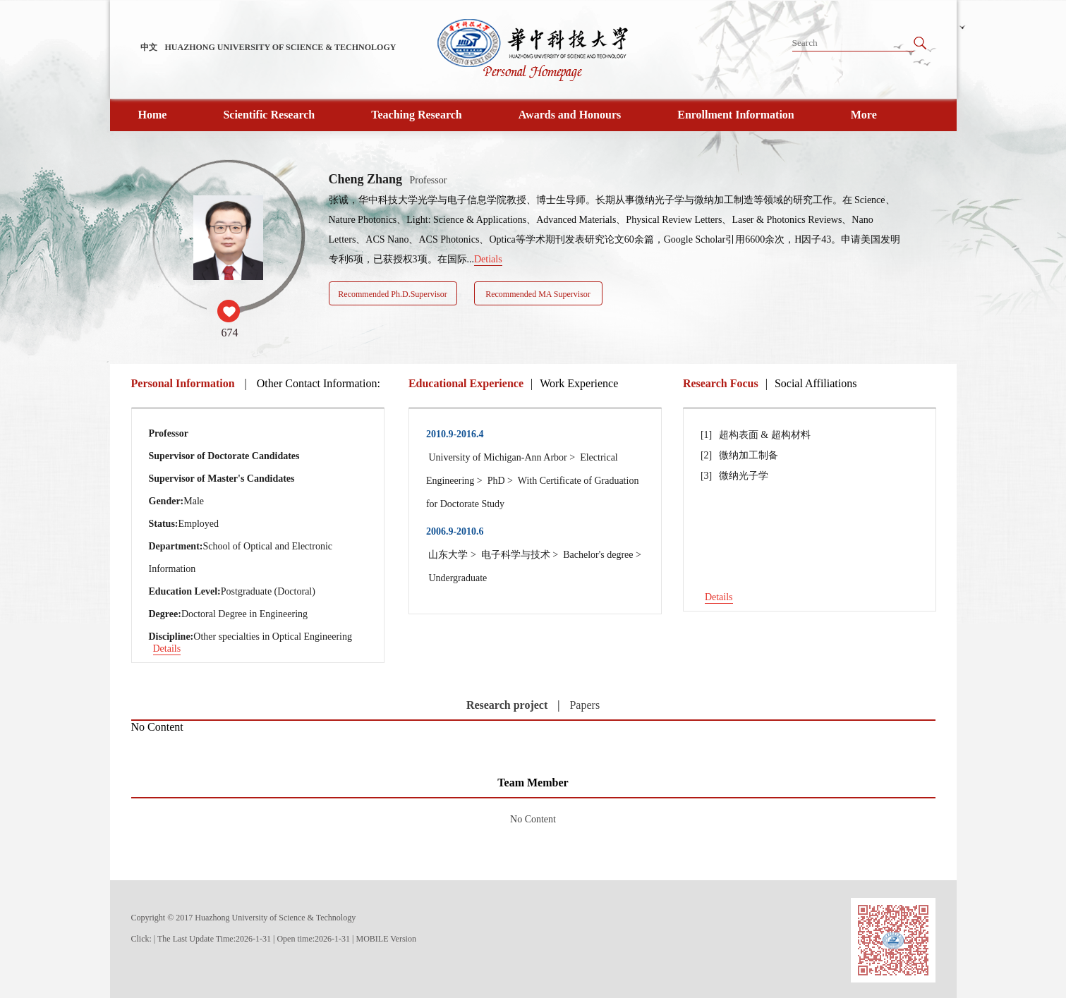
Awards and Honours (570, 115)
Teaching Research (416, 115)
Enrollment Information (735, 115)
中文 (148, 47)
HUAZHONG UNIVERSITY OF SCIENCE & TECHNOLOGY (280, 47)
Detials (488, 259)
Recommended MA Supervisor (537, 294)
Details (167, 648)
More (864, 115)
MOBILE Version (386, 939)
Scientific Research (269, 115)
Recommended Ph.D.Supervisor (392, 294)
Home (152, 115)
